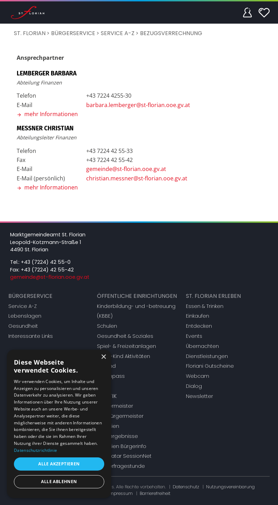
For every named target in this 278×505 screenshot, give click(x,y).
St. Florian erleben (213, 296)
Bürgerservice (73, 33)
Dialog (194, 386)
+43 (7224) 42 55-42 (47, 269)
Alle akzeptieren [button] (59, 464)
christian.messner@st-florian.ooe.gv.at (136, 178)
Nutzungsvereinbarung (230, 487)
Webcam (197, 376)
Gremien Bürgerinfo (121, 446)
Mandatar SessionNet (124, 456)
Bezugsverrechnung (171, 33)
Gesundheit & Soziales (125, 336)
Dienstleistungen (207, 356)
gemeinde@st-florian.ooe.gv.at (126, 169)
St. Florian (30, 33)
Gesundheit (23, 326)
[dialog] (59, 424)
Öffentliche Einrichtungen (137, 296)
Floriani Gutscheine (210, 366)
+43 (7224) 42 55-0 (46, 262)
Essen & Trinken (204, 306)
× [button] (103, 357)
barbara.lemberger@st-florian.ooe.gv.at (138, 105)
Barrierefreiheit (155, 493)
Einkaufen (197, 315)
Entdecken (199, 326)
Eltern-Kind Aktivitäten (123, 356)
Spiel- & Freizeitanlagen (126, 346)
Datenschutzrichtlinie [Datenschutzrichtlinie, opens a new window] (35, 450)
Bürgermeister (115, 405)
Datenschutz (186, 487)
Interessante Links (30, 336)
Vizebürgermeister (120, 416)
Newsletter (199, 396)
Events (194, 336)
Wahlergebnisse (117, 436)
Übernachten (202, 346)
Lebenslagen (24, 315)
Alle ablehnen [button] (59, 481)
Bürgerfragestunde (121, 466)
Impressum (120, 493)
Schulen (107, 326)
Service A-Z (117, 33)
